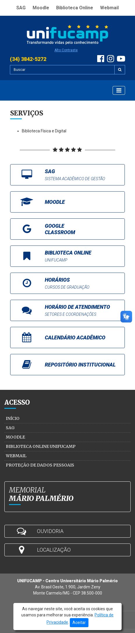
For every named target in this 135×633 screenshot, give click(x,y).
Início (12, 418)
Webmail (109, 7)
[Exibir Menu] (119, 90)
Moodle (41, 7)
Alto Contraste (66, 50)
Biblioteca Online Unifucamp (41, 446)
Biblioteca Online (74, 7)
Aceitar (79, 622)
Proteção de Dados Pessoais (40, 465)
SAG (21, 7)
